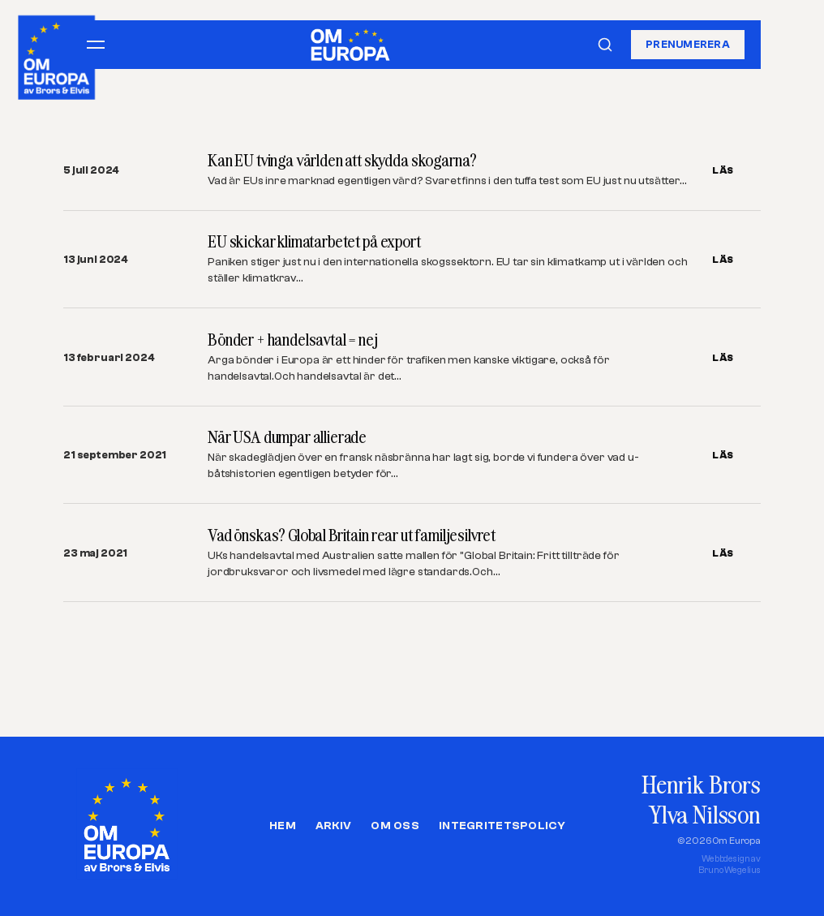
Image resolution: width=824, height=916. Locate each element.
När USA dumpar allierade (287, 437)
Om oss (395, 825)
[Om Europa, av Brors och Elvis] (57, 53)
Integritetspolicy (502, 825)
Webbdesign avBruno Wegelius (729, 864)
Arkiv (333, 825)
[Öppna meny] (95, 44)
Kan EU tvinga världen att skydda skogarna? (342, 160)
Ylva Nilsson (705, 814)
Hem (282, 825)
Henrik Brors (701, 784)
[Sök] (605, 44)
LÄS (723, 170)
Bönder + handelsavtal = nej (293, 339)
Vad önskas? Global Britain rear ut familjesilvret (352, 535)
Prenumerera (688, 44)
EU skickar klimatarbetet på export (314, 241)
